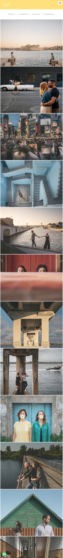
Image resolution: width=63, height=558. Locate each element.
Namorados (49, 14)
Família (36, 14)
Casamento (23, 14)
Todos (11, 14)
